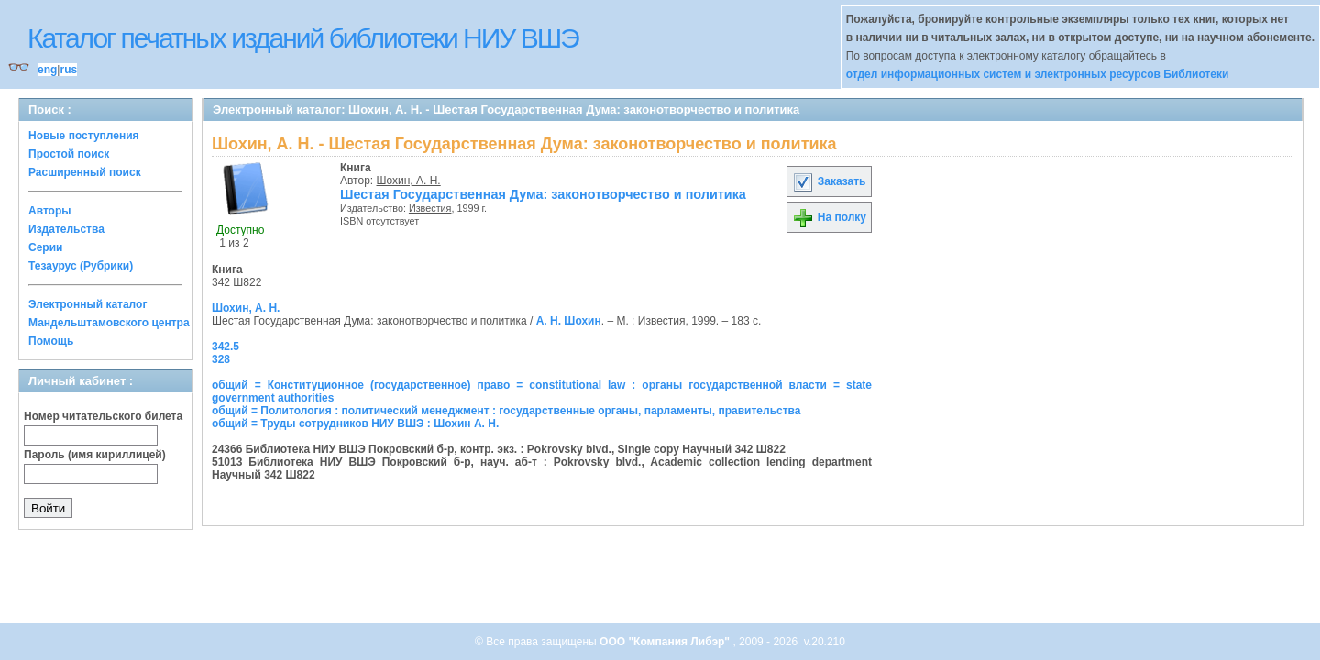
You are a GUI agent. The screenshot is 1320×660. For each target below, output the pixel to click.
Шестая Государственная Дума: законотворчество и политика (543, 194)
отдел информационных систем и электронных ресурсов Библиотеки (1037, 74)
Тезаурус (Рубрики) (80, 265)
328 (221, 359)
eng (47, 69)
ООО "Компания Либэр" (666, 641)
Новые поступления (83, 135)
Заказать (828, 181)
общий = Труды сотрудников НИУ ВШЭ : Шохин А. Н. (355, 423)
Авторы (50, 210)
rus (68, 69)
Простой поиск (68, 154)
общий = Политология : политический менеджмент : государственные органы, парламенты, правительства (506, 410)
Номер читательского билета (103, 416)
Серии (45, 247)
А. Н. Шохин (568, 320)
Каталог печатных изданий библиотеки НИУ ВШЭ (303, 38)
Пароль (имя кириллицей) (95, 454)
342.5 (225, 346)
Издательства (66, 229)
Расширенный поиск (84, 172)
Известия (430, 208)
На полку (829, 217)
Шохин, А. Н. (409, 180)
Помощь (50, 341)
